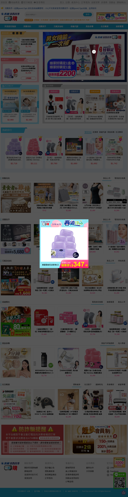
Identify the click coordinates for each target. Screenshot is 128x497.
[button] (55, 272)
